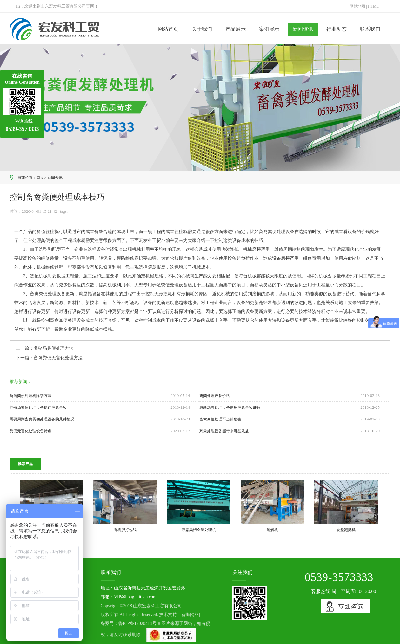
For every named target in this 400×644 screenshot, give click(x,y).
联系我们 (370, 29)
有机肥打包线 (125, 530)
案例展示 (269, 29)
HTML (373, 6)
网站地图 (357, 6)
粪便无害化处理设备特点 (30, 431)
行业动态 (336, 29)
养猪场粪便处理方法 (54, 348)
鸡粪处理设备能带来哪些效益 (224, 431)
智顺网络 (190, 614)
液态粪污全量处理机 (199, 530)
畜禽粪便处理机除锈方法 (30, 396)
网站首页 (168, 29)
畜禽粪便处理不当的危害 (220, 419)
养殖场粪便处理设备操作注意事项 (38, 407)
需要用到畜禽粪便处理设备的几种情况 (42, 419)
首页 (40, 177)
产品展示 (235, 29)
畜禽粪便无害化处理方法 (58, 357)
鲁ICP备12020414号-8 (139, 623)
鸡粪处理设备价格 (214, 396)
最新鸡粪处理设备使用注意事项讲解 (229, 407)
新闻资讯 (303, 29)
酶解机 (272, 530)
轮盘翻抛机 (346, 530)
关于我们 (202, 29)
